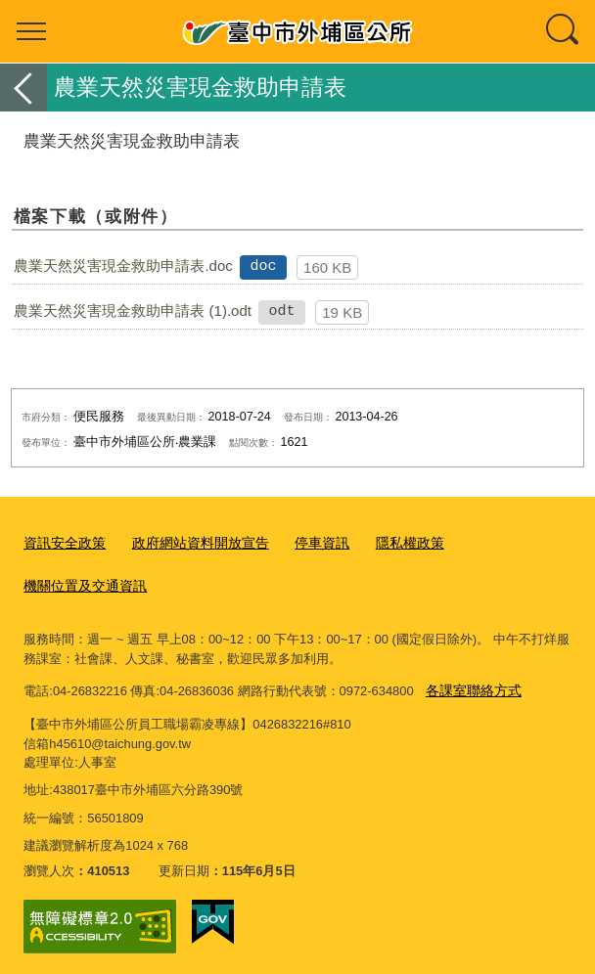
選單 (31, 31)
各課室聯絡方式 (470, 683)
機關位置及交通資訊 (80, 582)
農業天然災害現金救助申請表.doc (123, 265)
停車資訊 (304, 541)
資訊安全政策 (61, 541)
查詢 (563, 31)
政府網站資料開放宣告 (189, 541)
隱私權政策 (388, 541)
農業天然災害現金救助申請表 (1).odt (133, 310)
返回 (23, 87)
